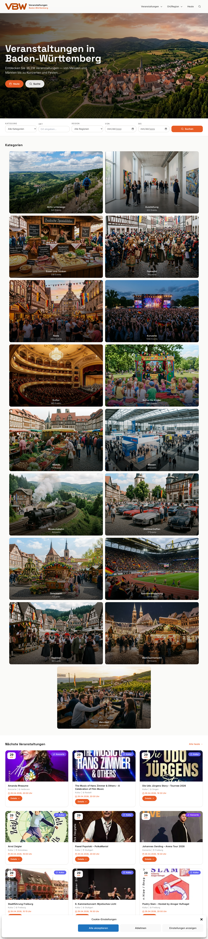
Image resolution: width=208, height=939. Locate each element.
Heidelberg (11, 863)
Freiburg (158, 439)
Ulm (7, 886)
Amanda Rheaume (18, 375)
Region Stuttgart (115, 891)
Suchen (187, 128)
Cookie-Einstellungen (168, 877)
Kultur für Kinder (64, 886)
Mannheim (10, 873)
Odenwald (112, 886)
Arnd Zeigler (15, 436)
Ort (41, 124)
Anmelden (130, 775)
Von (107, 123)
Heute (190, 6)
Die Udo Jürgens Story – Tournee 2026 (164, 375)
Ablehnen (140, 928)
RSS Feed (162, 873)
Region (76, 123)
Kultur (127, 344)
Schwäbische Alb (116, 895)
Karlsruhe (10, 868)
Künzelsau (21, 439)
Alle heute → (196, 333)
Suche (34, 83)
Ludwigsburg (12, 877)
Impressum (163, 863)
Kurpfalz (111, 873)
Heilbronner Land (116, 859)
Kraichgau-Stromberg (118, 868)
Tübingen (10, 882)
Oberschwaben (115, 882)
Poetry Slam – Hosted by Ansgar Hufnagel (165, 493)
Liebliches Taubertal (117, 877)
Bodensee (112, 854)
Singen (154, 379)
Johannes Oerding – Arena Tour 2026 (163, 436)
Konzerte (58, 344)
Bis (140, 123)
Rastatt (87, 382)
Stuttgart (88, 439)
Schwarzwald (114, 900)
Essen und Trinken (65, 863)
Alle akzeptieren (98, 928)
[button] (201, 919)
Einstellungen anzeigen (182, 928)
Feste (59, 873)
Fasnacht (61, 868)
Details (15, 388)
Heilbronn (24, 379)
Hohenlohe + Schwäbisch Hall (122, 863)
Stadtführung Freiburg (20, 493)
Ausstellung (62, 859)
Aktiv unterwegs (64, 854)
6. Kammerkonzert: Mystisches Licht (95, 493)
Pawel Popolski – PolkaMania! (91, 436)
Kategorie (11, 123)
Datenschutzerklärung (169, 868)
